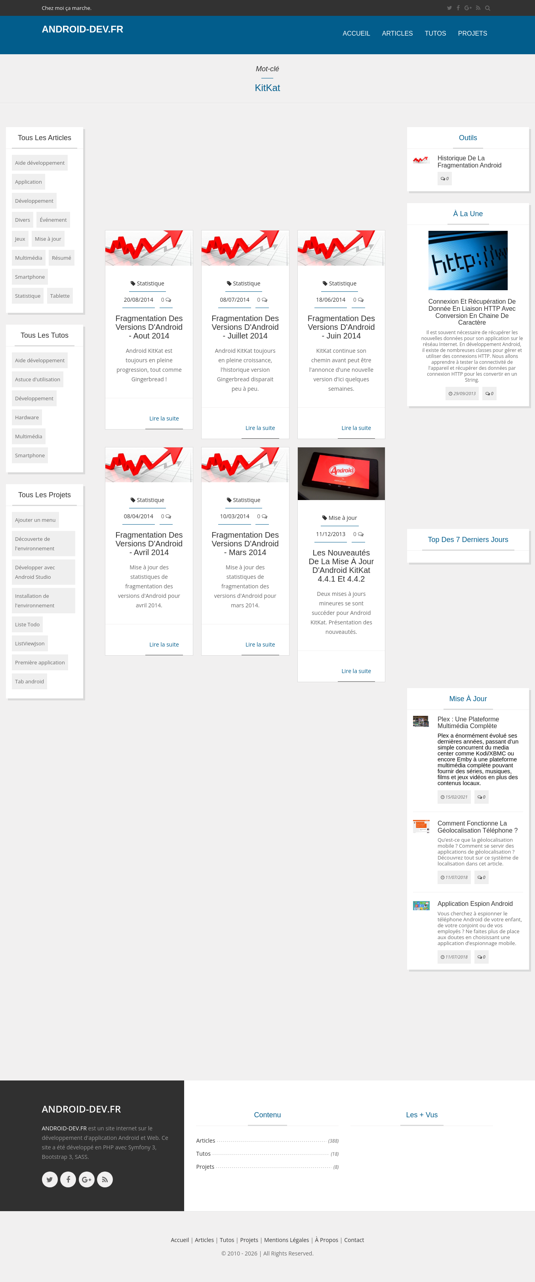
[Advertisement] (245, 170)
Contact (354, 1240)
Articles (397, 33)
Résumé (61, 257)
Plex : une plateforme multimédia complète (468, 723)
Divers (22, 219)
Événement (53, 219)
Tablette (60, 295)
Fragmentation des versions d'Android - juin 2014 (341, 327)
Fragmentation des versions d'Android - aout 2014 (149, 327)
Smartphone (30, 276)
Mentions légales (286, 1240)
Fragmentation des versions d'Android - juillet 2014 (245, 327)
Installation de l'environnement (35, 600)
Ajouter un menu (35, 519)
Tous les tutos (45, 335)
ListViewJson (30, 643)
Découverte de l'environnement (35, 543)
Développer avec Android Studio (35, 572)
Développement (34, 200)
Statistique (27, 295)
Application (28, 181)
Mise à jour (48, 238)
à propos (327, 1240)
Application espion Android (475, 903)
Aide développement (40, 162)
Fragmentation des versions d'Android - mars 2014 (245, 544)
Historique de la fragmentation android (470, 162)
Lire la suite (164, 418)
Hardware (27, 417)
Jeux (20, 238)
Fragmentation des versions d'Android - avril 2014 (149, 544)
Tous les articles (44, 138)
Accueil (356, 33)
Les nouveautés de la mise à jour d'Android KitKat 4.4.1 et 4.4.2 (341, 565)
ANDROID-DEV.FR (64, 1128)
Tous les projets (44, 495)
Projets (472, 33)
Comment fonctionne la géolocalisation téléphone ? (478, 827)
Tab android (29, 681)
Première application (40, 662)
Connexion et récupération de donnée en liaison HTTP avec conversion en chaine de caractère (472, 312)
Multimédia (28, 257)
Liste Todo (27, 624)
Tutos (435, 33)
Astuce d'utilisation (37, 379)
